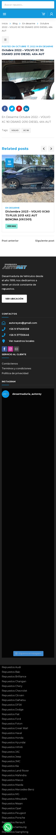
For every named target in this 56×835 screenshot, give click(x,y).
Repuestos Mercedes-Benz (18, 789)
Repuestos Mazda (12, 784)
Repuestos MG (10, 794)
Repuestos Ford (11, 719)
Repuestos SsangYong (15, 831)
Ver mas (11, 226)
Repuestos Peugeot (14, 813)
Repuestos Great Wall (15, 728)
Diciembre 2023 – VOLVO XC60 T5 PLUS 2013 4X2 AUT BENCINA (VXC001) (27, 215)
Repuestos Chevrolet (14, 690)
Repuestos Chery (12, 686)
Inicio (5, 23)
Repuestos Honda (12, 737)
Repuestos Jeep (11, 756)
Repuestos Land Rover (15, 770)
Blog (15, 23)
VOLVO (15, 130)
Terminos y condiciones (16, 368)
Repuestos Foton (12, 723)
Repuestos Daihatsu (14, 700)
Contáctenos (10, 363)
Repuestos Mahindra (14, 775)
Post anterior (10, 241)
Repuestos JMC (11, 761)
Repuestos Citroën (13, 695)
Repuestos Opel (11, 808)
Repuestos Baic (11, 671)
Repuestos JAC (11, 751)
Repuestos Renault (13, 822)
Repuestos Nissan (12, 803)
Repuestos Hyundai (13, 742)
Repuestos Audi (11, 667)
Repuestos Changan (14, 681)
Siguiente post (44, 241)
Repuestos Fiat (11, 714)
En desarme (28, 23)
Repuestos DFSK (12, 704)
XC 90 (26, 130)
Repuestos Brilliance (14, 676)
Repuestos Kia (10, 766)
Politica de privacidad (15, 373)
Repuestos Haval (12, 733)
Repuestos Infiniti (12, 747)
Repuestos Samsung (14, 827)
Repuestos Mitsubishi (14, 798)
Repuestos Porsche (13, 817)
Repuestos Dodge (12, 709)
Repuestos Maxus (12, 780)
